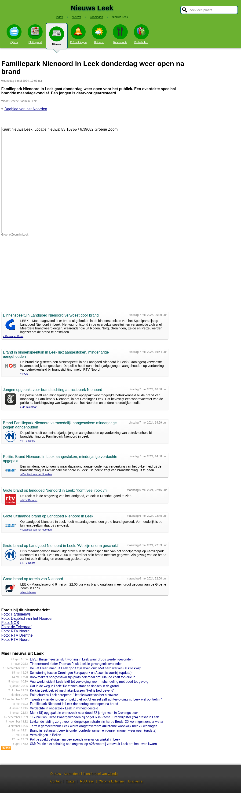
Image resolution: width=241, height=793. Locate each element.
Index (59, 17)
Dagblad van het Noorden (25, 109)
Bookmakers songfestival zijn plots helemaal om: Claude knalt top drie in (82, 677)
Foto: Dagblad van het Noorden (27, 618)
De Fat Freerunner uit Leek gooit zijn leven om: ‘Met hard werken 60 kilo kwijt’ (85, 668)
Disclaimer (135, 781)
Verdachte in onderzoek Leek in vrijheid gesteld (64, 708)
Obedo (113, 774)
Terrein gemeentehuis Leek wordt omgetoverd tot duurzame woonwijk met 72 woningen (93, 726)
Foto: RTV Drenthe (17, 635)
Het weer (99, 34)
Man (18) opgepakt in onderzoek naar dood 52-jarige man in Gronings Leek (84, 713)
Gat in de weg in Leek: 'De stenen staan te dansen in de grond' (74, 686)
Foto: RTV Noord (15, 631)
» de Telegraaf (28, 407)
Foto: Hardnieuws (16, 614)
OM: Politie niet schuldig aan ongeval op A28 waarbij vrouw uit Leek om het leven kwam (93, 744)
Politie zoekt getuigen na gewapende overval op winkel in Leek (75, 739)
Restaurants (120, 34)
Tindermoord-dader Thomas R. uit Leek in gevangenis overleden (76, 664)
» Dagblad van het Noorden (36, 474)
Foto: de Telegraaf (16, 627)
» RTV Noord (27, 440)
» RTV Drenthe (28, 500)
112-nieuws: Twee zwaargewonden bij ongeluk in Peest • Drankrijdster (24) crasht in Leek (94, 717)
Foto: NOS (10, 623)
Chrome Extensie (111, 781)
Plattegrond (35, 34)
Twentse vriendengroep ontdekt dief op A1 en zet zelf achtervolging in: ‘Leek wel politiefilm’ (96, 699)
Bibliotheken (141, 34)
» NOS (24, 373)
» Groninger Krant (13, 336)
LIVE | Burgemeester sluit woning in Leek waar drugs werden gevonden (81, 659)
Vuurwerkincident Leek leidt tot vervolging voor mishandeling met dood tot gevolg (89, 681)
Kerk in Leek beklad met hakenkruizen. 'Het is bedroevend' (72, 690)
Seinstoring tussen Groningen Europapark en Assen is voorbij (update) (80, 673)
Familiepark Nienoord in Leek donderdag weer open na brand (74, 704)
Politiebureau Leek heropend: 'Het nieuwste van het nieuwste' (74, 695)
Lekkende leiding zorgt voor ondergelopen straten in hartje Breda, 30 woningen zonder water (96, 721)
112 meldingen (78, 34)
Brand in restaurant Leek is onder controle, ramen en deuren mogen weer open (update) (93, 730)
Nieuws (56, 37)
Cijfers (14, 34)
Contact (56, 781)
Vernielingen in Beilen (45, 735)
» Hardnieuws (28, 592)
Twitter (71, 781)
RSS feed (87, 781)
